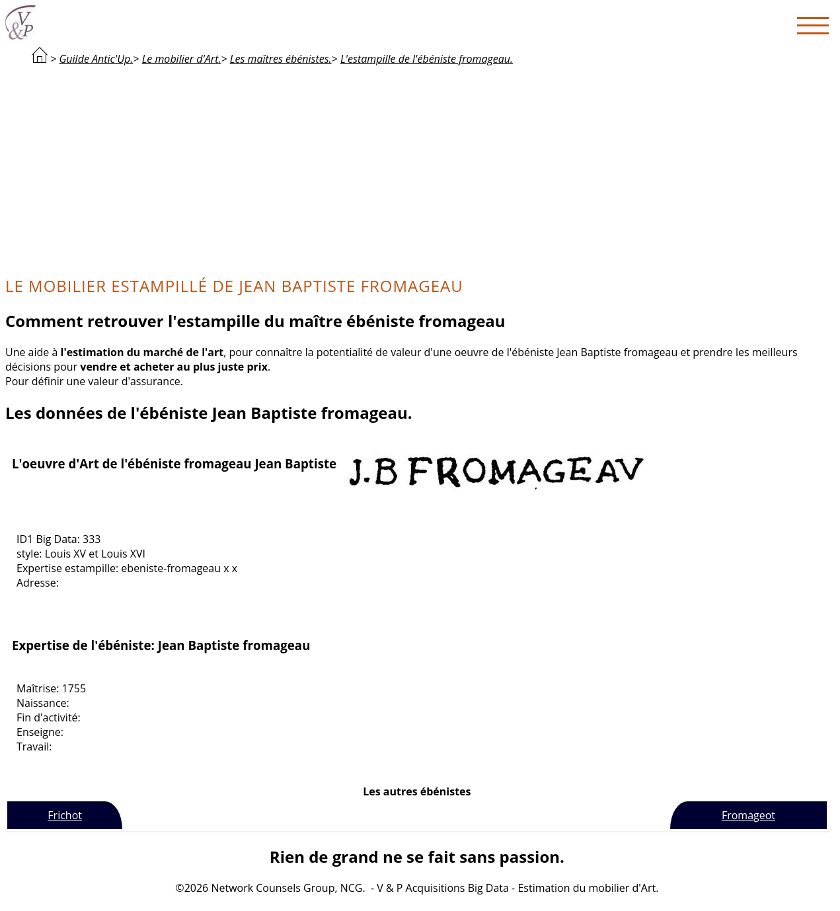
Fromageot (748, 815)
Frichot (65, 815)
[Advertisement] (417, 169)
